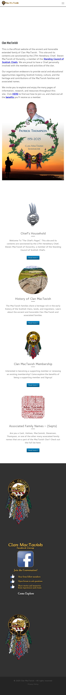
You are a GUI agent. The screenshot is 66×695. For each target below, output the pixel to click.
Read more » (33, 257)
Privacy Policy (33, 684)
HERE (15, 93)
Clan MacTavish (27, 681)
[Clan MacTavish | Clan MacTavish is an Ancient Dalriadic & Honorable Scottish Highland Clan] (10, 3)
